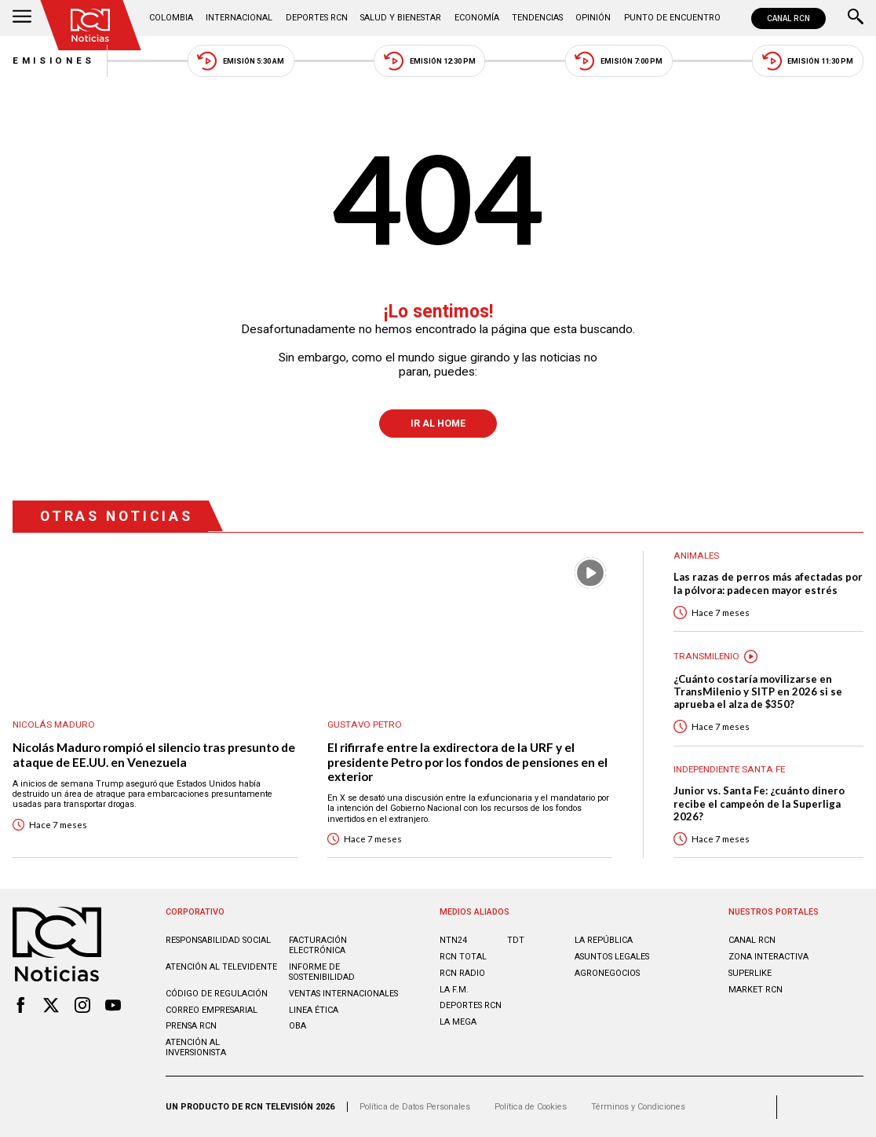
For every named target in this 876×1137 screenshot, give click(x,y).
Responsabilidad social (218, 940)
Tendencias (537, 18)
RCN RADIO (462, 973)
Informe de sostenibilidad (322, 972)
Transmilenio (706, 656)
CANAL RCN (788, 18)
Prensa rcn (191, 1026)
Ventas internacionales (343, 993)
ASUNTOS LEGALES (612, 957)
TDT (515, 940)
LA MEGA (458, 1022)
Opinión (593, 18)
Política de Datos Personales (415, 1107)
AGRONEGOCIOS (607, 973)
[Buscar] (855, 18)
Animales (696, 556)
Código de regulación (217, 993)
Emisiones (54, 60)
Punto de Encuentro (672, 18)
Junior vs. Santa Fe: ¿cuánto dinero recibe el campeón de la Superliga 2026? (759, 803)
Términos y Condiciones (638, 1107)
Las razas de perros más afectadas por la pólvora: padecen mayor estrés (768, 583)
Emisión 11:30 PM (808, 61)
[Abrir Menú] (22, 18)
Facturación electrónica (318, 945)
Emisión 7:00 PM (618, 61)
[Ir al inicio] (90, 25)
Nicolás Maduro (54, 725)
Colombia (171, 18)
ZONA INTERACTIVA (768, 957)
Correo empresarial (211, 1010)
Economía (476, 18)
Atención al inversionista (196, 1047)
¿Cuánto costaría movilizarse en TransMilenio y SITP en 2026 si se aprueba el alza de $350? (757, 692)
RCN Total (463, 957)
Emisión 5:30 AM (240, 61)
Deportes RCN (317, 18)
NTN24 (453, 940)
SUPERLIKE (750, 973)
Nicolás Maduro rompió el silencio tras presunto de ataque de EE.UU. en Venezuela (154, 754)
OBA (297, 1026)
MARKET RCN (755, 990)
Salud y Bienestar (400, 18)
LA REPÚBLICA (604, 940)
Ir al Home (438, 423)
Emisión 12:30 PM (430, 61)
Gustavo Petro (364, 725)
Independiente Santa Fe (729, 770)
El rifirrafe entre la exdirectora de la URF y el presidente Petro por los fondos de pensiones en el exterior (467, 761)
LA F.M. (454, 990)
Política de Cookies (531, 1107)
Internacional (239, 18)
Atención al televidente (221, 967)
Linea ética (313, 1010)
